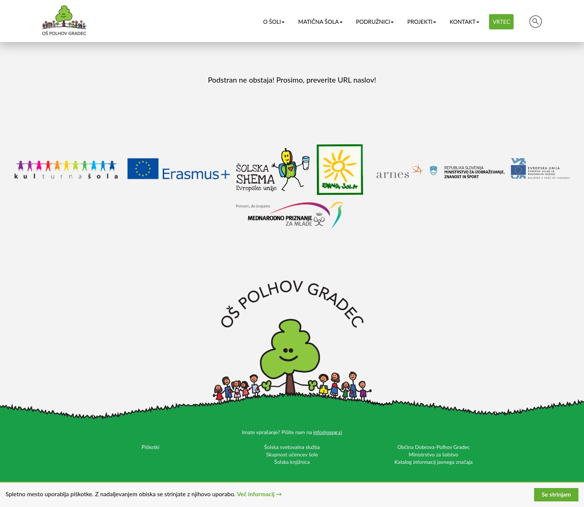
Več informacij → (259, 493)
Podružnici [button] (375, 21)
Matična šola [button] (320, 21)
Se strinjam (556, 494)
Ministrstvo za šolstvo (433, 454)
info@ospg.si (327, 432)
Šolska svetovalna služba (292, 447)
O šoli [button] (274, 21)
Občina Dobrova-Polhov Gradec (433, 447)
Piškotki (150, 447)
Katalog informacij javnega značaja (433, 462)
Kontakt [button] (464, 21)
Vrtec (501, 21)
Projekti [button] (421, 21)
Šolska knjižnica (292, 462)
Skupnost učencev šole (292, 454)
